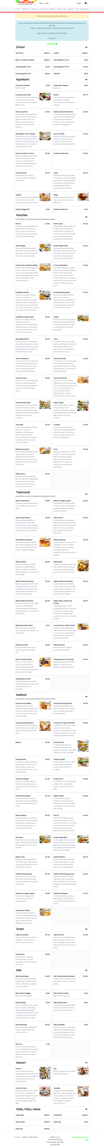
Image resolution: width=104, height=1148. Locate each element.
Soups (59, 9)
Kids (64, 9)
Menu (41, 3)
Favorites (34, 9)
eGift (47, 3)
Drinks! (17, 9)
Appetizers (26, 9)
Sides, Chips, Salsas (82, 9)
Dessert (70, 9)
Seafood (52, 9)
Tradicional (43, 9)
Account (17, 1137)
